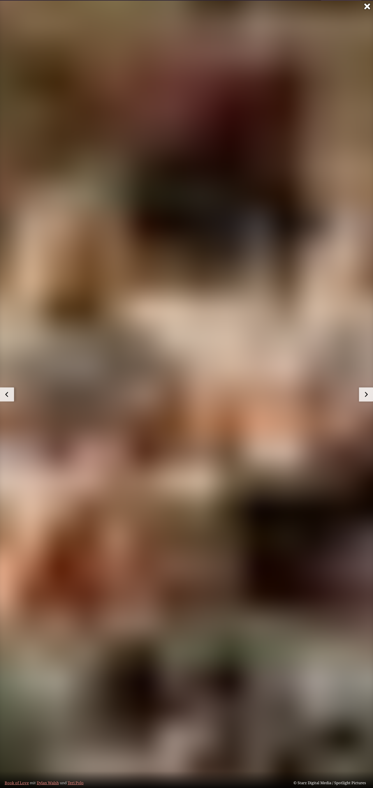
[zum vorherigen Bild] (7, 394)
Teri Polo (76, 782)
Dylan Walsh (48, 782)
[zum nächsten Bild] (366, 394)
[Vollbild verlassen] (367, 6)
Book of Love (17, 782)
